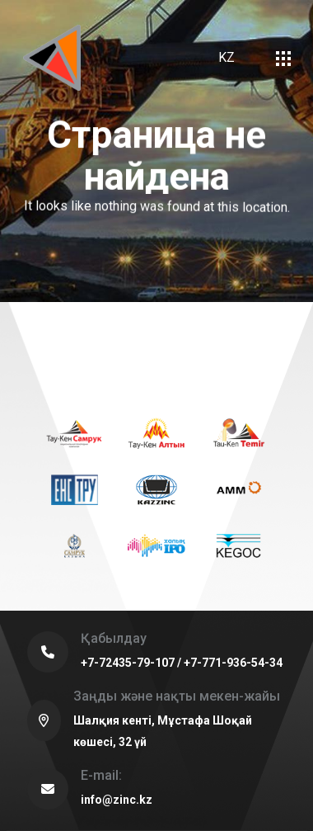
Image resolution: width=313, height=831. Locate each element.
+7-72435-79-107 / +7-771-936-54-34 (182, 662)
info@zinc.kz (116, 799)
